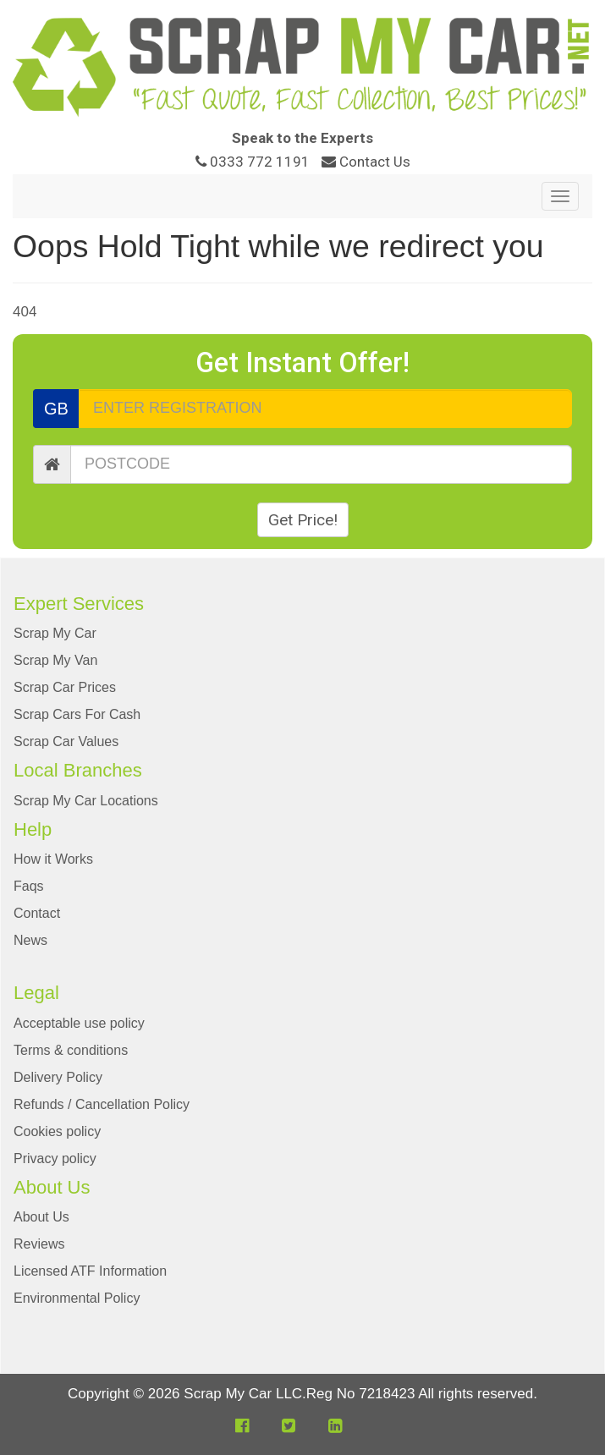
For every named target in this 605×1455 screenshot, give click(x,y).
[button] (242, 1426)
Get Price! (303, 520)
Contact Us (366, 161)
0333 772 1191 (254, 161)
